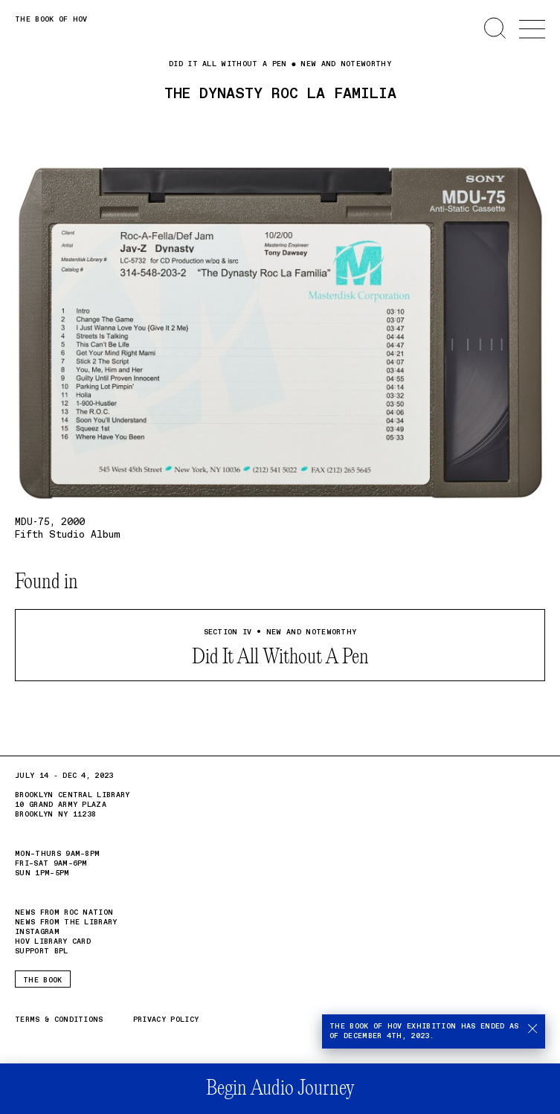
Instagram (37, 932)
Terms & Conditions (59, 1020)
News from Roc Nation (64, 913)
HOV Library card (53, 941)
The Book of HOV (51, 19)
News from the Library (66, 922)
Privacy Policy (166, 1020)
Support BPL (41, 951)
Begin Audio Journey (280, 1089)
